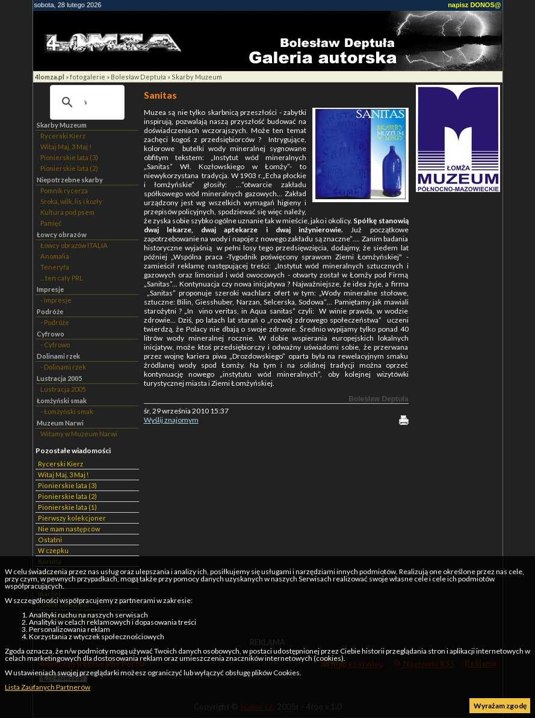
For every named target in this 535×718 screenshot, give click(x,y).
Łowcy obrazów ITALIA (74, 245)
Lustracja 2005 (59, 378)
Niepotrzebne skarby (70, 180)
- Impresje (56, 300)
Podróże (50, 311)
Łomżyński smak (62, 400)
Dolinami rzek (58, 356)
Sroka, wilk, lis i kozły (71, 201)
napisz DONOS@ (474, 4)
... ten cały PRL (61, 278)
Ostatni (50, 539)
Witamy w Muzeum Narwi (78, 434)
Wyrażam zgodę (500, 705)
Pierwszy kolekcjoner (72, 518)
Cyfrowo (50, 334)
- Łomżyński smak (66, 411)
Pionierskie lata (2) (69, 168)
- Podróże (54, 322)
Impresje (50, 289)
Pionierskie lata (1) (67, 507)
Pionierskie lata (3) (69, 157)
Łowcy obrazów (62, 234)
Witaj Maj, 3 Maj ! (65, 146)
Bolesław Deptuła (138, 77)
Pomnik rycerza (64, 190)
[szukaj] (85, 102)
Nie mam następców (69, 529)
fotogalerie (87, 77)
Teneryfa (54, 267)
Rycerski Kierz (62, 136)
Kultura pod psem (67, 212)
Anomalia (54, 256)
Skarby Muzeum (197, 77)
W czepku (53, 550)
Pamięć (50, 223)
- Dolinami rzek (63, 367)
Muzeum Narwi (60, 423)
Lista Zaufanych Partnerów (47, 687)
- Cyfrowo (55, 344)
